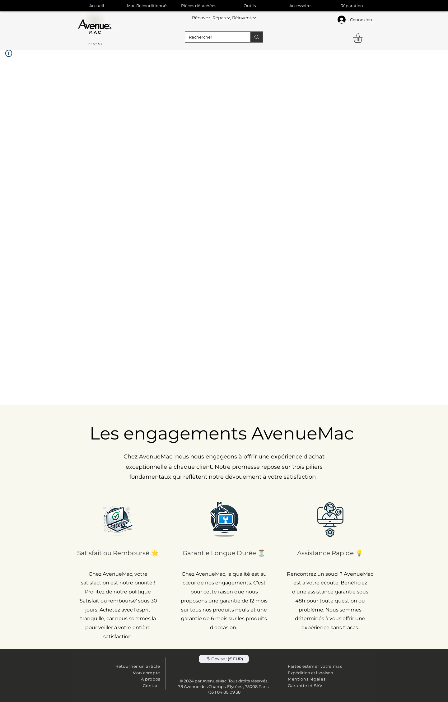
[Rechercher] (213, 37)
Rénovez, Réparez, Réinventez (224, 18)
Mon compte (147, 672)
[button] (363, 38)
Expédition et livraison (310, 672)
